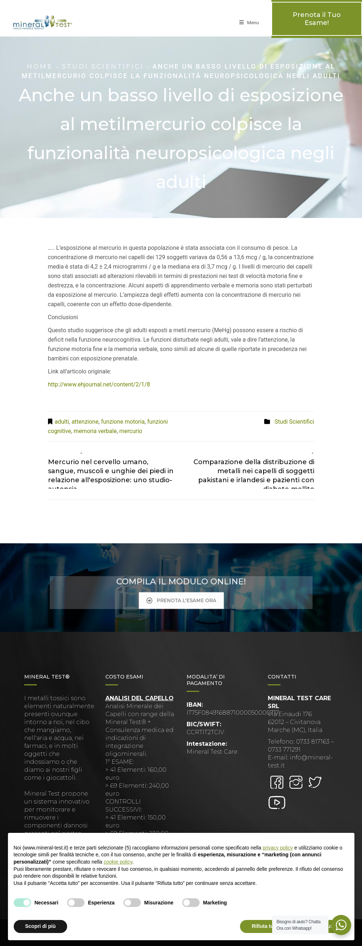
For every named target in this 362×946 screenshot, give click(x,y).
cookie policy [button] (118, 862)
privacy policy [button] (278, 848)
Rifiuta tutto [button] (266, 926)
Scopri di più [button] (40, 926)
